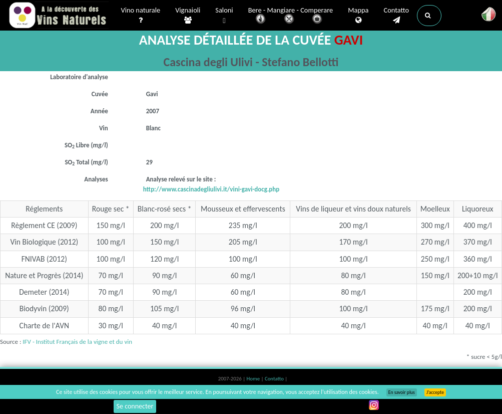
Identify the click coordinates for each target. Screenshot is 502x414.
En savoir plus (401, 392)
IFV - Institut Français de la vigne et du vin (77, 341)
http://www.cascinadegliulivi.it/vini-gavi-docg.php (211, 189)
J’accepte (435, 392)
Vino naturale (141, 16)
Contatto (396, 16)
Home (254, 378)
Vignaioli (187, 16)
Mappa (358, 16)
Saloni (224, 16)
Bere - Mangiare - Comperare (290, 16)
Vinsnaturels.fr (59, 16)
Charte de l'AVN (45, 325)
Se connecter (135, 406)
